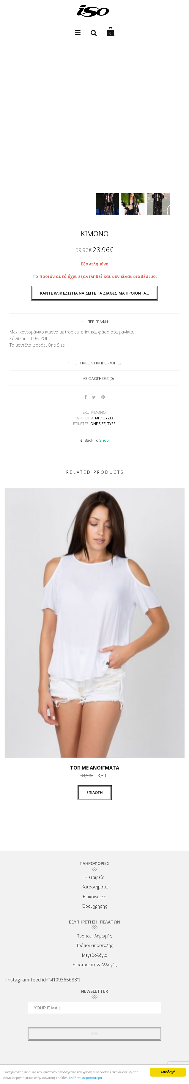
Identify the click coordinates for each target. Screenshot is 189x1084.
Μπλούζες (104, 418)
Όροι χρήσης (94, 906)
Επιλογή (94, 792)
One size (97, 423)
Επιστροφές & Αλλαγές (94, 964)
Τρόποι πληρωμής (94, 936)
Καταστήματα (95, 887)
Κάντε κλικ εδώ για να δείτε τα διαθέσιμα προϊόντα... (94, 293)
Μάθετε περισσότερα (98, 1078)
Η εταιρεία (94, 877)
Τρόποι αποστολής (94, 945)
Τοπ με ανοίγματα (94, 767)
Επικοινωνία (94, 896)
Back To (94, 440)
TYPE (111, 423)
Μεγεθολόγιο (94, 955)
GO (94, 1034)
